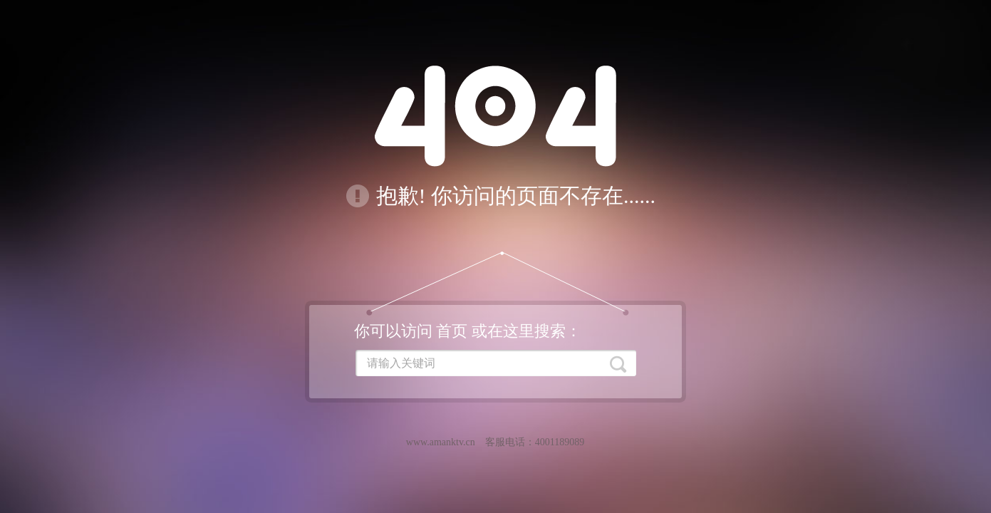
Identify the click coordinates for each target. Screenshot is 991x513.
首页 (451, 331)
